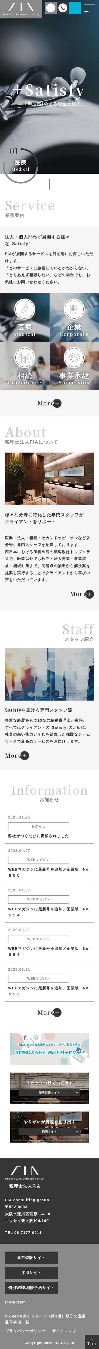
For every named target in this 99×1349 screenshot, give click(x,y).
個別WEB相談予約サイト (31, 1288)
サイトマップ (64, 1331)
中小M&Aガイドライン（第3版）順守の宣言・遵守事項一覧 (47, 1319)
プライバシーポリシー (25, 1331)
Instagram (15, 1302)
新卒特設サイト (31, 1258)
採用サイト (31, 1273)
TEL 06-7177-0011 (23, 1233)
